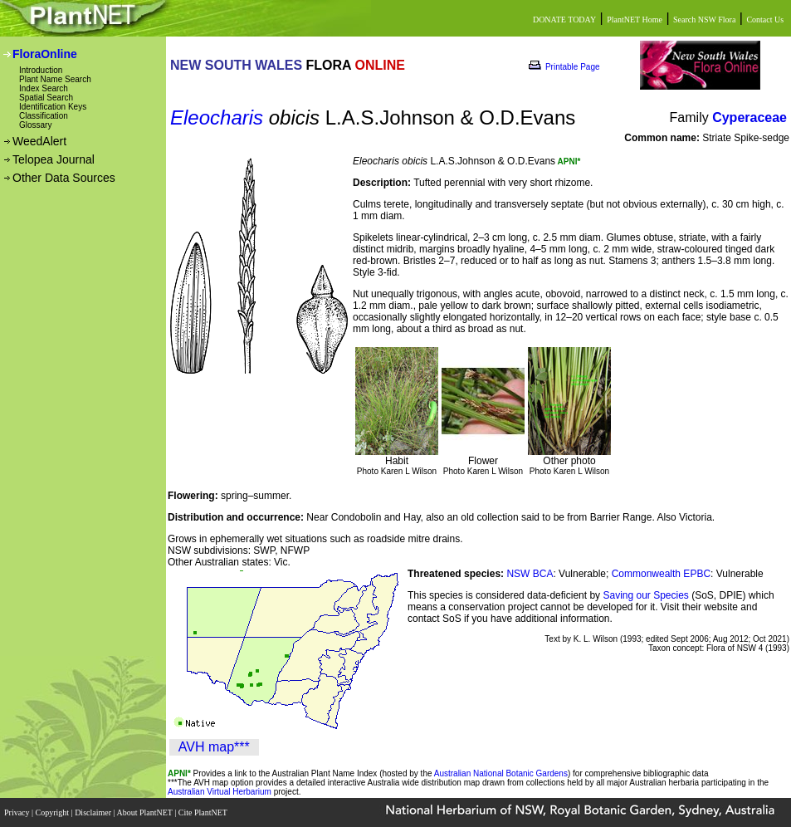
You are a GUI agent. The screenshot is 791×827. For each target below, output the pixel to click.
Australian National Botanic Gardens (501, 773)
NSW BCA (529, 574)
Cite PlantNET (203, 812)
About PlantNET (145, 812)
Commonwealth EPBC (661, 574)
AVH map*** (214, 747)
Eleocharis (216, 117)
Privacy (18, 812)
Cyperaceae (749, 117)
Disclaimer (94, 812)
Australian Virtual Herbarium (219, 791)
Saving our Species (647, 595)
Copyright (53, 812)
